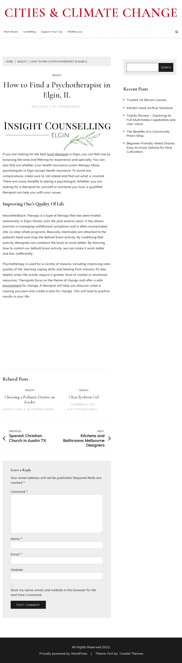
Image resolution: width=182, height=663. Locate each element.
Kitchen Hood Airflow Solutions (150, 108)
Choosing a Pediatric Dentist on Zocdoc (30, 399)
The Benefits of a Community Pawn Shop (148, 133)
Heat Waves (11, 31)
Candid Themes (131, 653)
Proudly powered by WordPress (63, 653)
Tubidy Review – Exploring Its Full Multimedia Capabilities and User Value (151, 119)
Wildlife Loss (74, 31)
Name (16, 539)
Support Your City (51, 31)
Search (166, 67)
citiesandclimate (68, 106)
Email (16, 554)
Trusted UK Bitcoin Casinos (147, 100)
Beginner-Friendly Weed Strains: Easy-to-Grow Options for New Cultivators (151, 147)
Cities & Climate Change (91, 12)
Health (56, 75)
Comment (19, 492)
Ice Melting (29, 31)
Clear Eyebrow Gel (84, 397)
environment (12, 285)
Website (17, 570)
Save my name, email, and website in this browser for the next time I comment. (53, 592)
